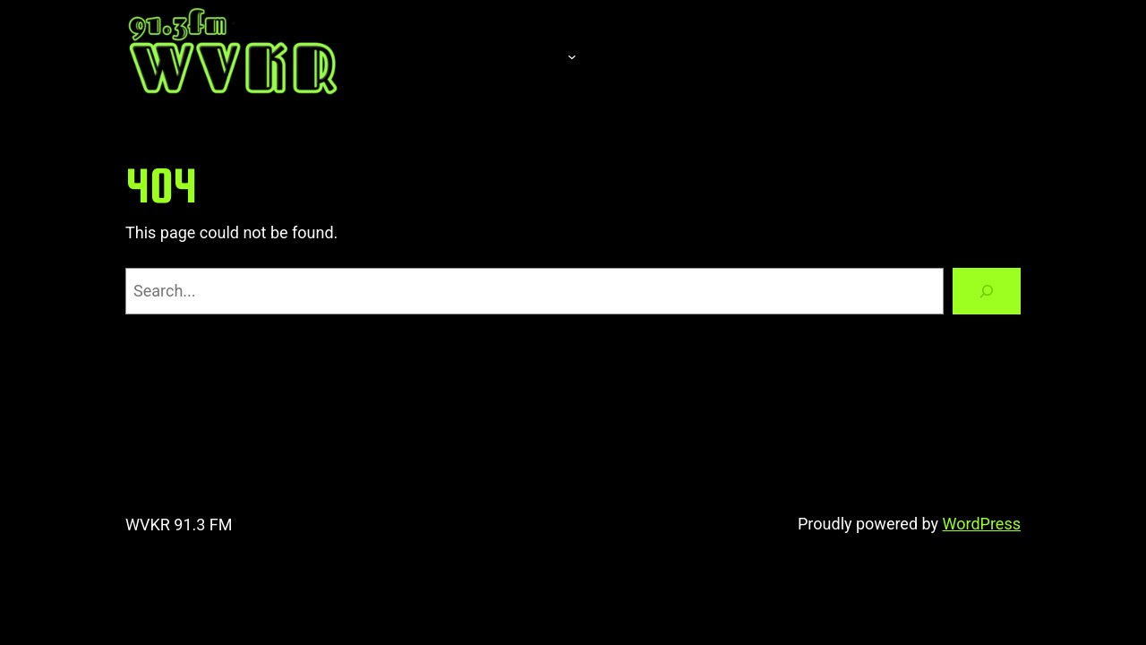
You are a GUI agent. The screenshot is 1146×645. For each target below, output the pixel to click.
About (519, 56)
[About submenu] (572, 56)
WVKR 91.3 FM (179, 524)
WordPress (982, 523)
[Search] (987, 291)
